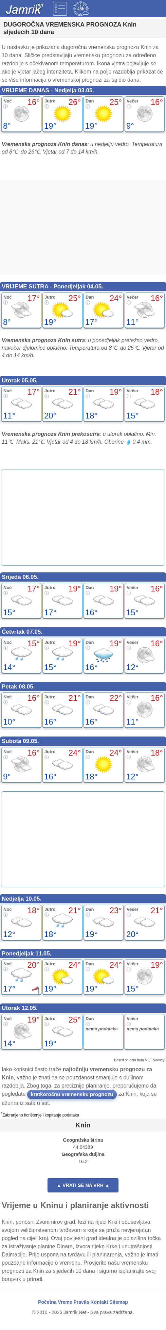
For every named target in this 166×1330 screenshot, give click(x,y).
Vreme (65, 1302)
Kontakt (99, 1302)
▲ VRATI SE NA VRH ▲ (82, 1185)
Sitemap (118, 1302)
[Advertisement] (83, 227)
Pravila (81, 1302)
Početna (47, 1302)
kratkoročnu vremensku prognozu (72, 1094)
